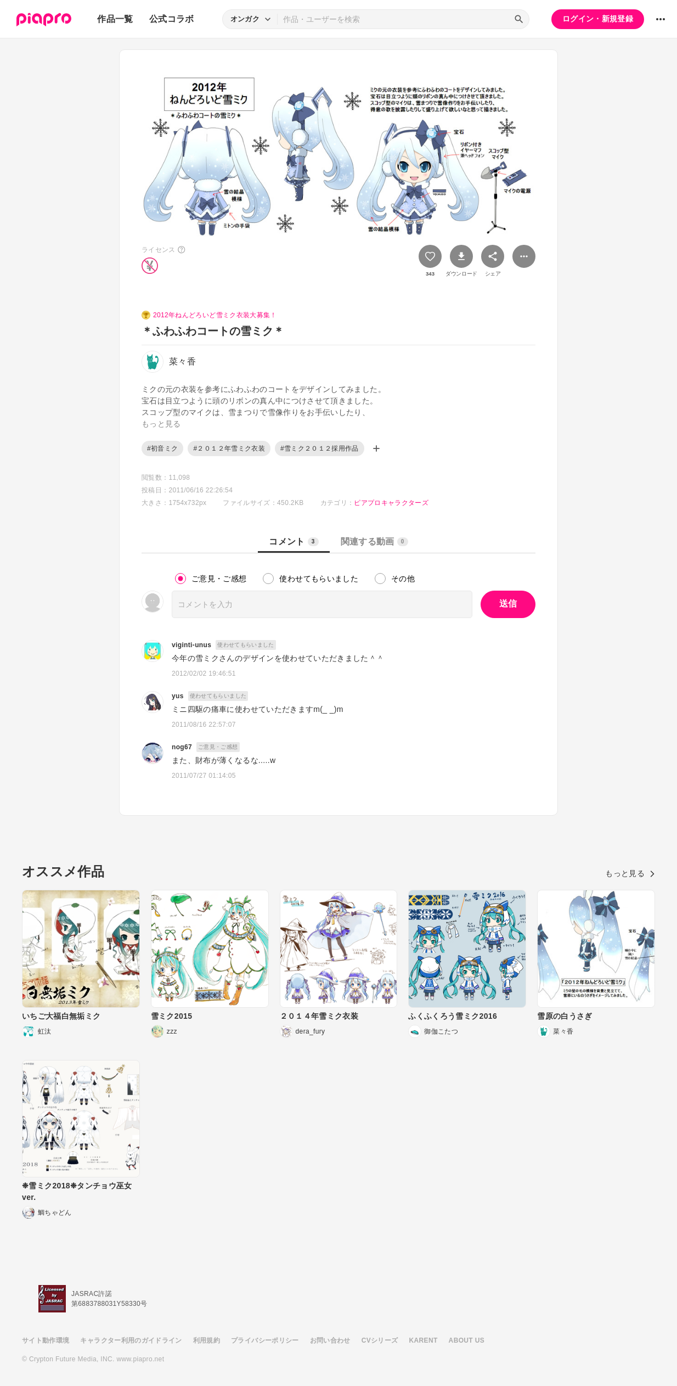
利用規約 (206, 1340)
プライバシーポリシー (265, 1340)
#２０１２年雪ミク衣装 (229, 448)
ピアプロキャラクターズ (391, 503)
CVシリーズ (380, 1340)
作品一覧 (115, 19)
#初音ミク (162, 448)
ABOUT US (466, 1340)
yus (178, 696)
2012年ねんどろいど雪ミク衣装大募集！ (215, 315)
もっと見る (630, 873)
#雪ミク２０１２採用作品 (319, 448)
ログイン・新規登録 (597, 18)
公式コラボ (171, 19)
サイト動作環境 (45, 1340)
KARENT (423, 1340)
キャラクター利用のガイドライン (131, 1340)
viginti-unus (191, 645)
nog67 (182, 747)
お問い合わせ (330, 1340)
